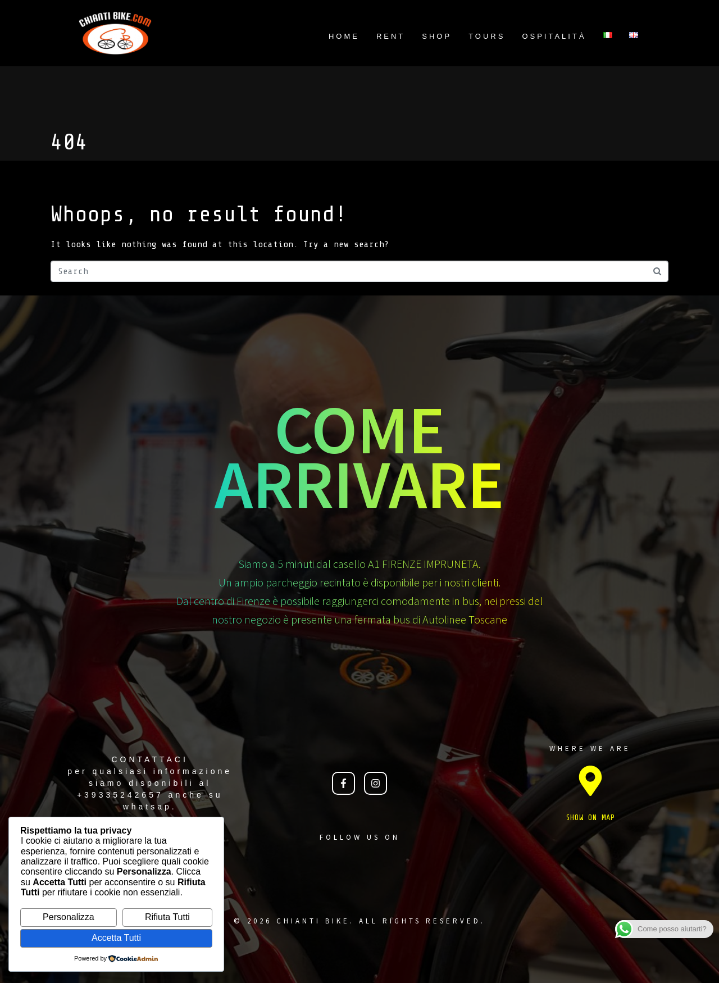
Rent (390, 36)
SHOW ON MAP (590, 817)
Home (344, 36)
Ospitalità (554, 36)
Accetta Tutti (116, 938)
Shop (437, 36)
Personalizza (68, 917)
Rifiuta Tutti (167, 917)
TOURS (486, 36)
